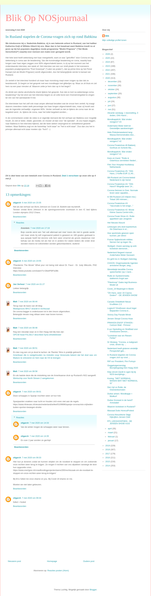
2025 (108, 58)
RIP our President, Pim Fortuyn (121, 361)
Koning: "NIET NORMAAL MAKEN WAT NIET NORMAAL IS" (122, 380)
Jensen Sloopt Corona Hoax (120, 318)
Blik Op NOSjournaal (47, 18)
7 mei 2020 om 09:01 (31, 391)
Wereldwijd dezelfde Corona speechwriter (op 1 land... (120, 270)
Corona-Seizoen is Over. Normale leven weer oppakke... (122, 191)
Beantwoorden (19, 216)
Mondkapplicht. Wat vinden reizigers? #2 (119, 140)
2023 (108, 66)
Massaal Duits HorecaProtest (120, 410)
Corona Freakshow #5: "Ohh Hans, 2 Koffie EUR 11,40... (121, 172)
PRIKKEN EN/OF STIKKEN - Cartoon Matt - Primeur (120, 324)
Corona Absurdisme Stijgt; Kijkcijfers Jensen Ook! (119, 415)
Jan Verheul (19, 284)
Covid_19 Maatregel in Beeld (120, 289)
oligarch (17, 202)
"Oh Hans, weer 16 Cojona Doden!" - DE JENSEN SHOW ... (122, 295)
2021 (108, 74)
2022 (108, 70)
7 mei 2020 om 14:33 (39, 423)
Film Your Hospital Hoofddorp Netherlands (120, 165)
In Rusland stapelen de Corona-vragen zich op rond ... (121, 356)
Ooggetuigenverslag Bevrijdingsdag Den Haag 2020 (122, 366)
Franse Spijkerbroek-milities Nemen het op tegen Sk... (120, 240)
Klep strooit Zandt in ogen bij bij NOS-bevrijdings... (121, 373)
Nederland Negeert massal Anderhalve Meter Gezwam (120, 253)
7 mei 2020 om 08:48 (27, 328)
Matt (15, 301)
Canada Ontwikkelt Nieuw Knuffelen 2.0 (119, 303)
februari (111, 436)
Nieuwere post (14, 561)
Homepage (52, 561)
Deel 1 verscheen (70, 175)
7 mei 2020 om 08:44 (27, 301)
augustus (112, 97)
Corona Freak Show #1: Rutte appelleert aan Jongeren (120, 217)
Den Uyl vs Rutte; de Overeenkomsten (116, 388)
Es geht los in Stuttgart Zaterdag (122, 259)
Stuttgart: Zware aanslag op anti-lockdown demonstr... (122, 247)
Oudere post (88, 561)
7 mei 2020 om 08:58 (27, 371)
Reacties (20, 222)
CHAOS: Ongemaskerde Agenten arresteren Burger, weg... (122, 264)
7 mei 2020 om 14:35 (39, 436)
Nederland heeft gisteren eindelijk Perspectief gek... (122, 349)
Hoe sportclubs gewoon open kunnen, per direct (120, 234)
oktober (111, 89)
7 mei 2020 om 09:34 (31, 498)
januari (111, 440)
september (113, 93)
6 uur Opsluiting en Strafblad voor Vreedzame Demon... (122, 330)
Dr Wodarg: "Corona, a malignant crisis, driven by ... (122, 343)
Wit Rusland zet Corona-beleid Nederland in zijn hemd (121, 178)
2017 (108, 453)
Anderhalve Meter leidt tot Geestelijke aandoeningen (120, 127)
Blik (107, 36)
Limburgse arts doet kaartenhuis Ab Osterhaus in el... (122, 228)
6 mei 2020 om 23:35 (31, 202)
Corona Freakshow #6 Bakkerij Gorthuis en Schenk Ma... (121, 146)
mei (110, 109)
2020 (108, 78)
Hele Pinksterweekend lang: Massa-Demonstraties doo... (121, 133)
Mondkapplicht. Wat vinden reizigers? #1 (119, 152)
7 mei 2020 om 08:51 (27, 348)
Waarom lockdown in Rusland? (121, 406)
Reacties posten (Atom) (58, 570)
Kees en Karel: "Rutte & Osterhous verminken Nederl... (122, 159)
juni (110, 105)
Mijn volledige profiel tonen (114, 40)
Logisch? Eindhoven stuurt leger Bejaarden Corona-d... (122, 309)
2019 (108, 445)
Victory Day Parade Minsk (119, 314)
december (112, 81)
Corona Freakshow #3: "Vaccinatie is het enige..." (120, 204)
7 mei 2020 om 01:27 (35, 284)
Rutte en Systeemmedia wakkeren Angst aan (118, 277)
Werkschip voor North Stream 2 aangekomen (33, 378)
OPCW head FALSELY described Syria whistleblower (37, 334)
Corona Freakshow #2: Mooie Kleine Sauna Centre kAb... (120, 211)
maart (111, 432)
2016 (108, 457)
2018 (108, 449)
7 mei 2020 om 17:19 (40, 228)
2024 (108, 62)
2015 (108, 461)
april (110, 428)
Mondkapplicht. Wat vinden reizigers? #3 (119, 120)
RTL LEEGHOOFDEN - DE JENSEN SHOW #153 (119, 422)
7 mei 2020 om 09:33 (31, 457)
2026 (108, 54)
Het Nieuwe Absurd (116, 222)
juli (109, 101)
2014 (108, 465)
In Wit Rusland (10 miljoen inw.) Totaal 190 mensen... (121, 198)
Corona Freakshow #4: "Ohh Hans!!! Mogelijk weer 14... (120, 185)
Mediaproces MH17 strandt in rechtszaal (31, 308)
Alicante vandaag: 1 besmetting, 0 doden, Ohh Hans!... (122, 114)
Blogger (93, 589)
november (112, 85)
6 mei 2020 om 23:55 (31, 261)
